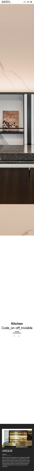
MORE (17, 332)
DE (28, 2)
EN (25, 2)
